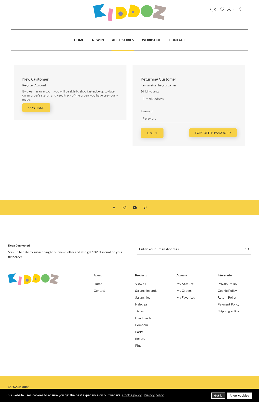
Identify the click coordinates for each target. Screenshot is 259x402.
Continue (36, 107)
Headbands (143, 318)
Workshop (151, 40)
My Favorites (185, 297)
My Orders (184, 290)
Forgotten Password (213, 132)
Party (139, 332)
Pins (138, 345)
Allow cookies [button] (239, 395)
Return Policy (227, 297)
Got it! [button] (218, 395)
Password (147, 111)
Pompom (141, 325)
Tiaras (139, 311)
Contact (177, 40)
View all (140, 283)
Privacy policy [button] (154, 395)
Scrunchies (142, 297)
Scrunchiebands (146, 290)
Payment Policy (228, 304)
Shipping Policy (228, 311)
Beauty (140, 338)
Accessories (123, 40)
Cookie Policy (227, 290)
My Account (184, 283)
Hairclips (141, 304)
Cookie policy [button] (131, 395)
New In (98, 40)
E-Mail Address (150, 91)
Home (79, 40)
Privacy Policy (227, 283)
